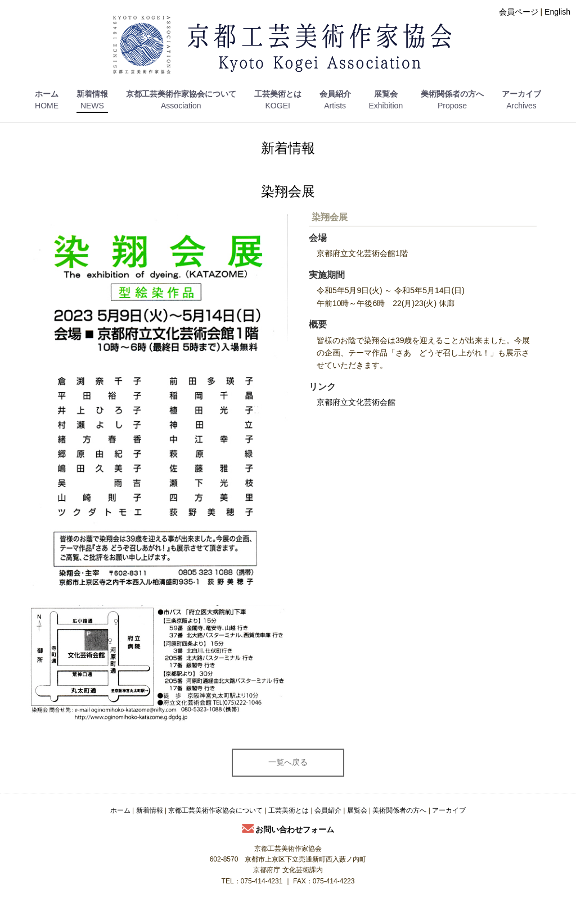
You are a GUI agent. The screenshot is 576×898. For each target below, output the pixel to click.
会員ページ (518, 11)
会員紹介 (335, 93)
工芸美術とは (278, 93)
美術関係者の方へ (452, 93)
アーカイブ (521, 93)
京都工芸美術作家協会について (181, 93)
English (557, 11)
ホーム (46, 93)
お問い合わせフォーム (288, 829)
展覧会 (386, 93)
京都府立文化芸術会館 (356, 402)
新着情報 (92, 93)
